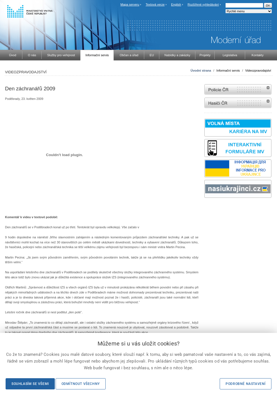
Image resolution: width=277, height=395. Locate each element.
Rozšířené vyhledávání (203, 4)
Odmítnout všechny (80, 384)
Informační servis (228, 70)
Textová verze (155, 4)
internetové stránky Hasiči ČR (237, 103)
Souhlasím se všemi (30, 384)
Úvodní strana (201, 70)
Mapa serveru (129, 4)
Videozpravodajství (258, 70)
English (176, 4)
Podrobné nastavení (246, 384)
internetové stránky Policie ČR (237, 89)
